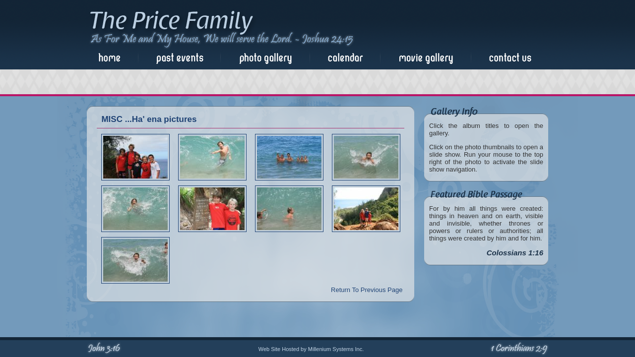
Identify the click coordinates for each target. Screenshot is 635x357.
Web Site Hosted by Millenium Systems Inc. (311, 349)
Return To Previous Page (366, 290)
